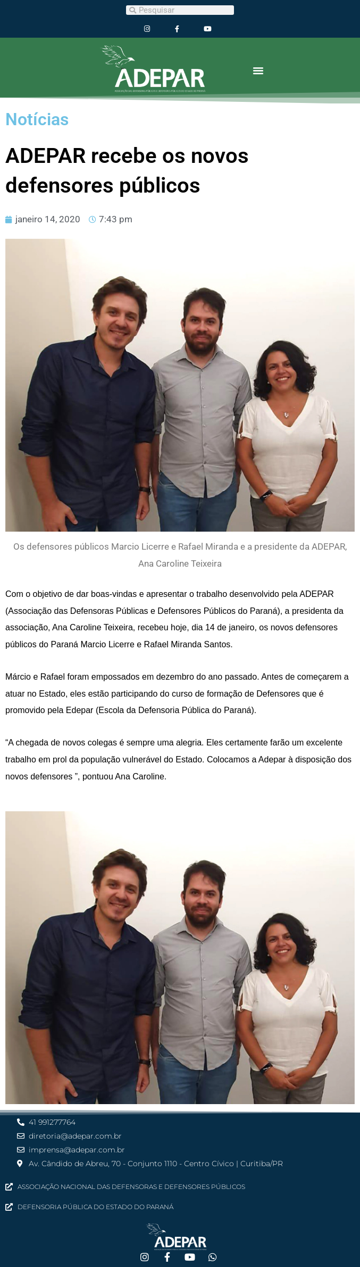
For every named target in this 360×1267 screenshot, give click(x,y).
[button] (258, 70)
